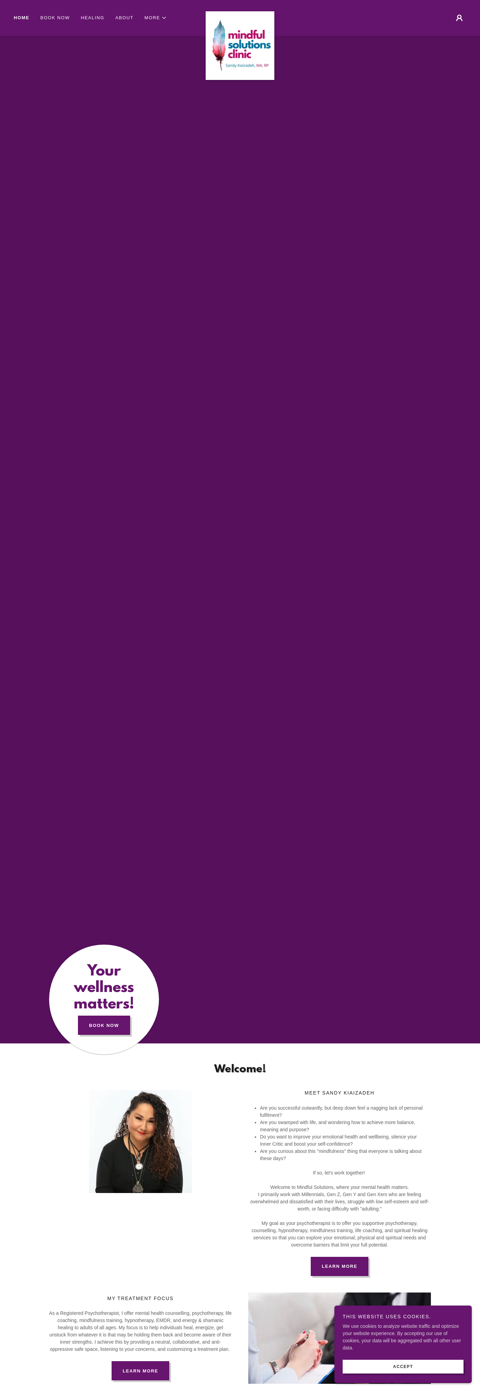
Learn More (339, 1266)
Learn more (140, 1371)
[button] (156, 18)
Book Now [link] (55, 17)
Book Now (104, 1025)
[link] (239, 13)
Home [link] (22, 17)
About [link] (124, 17)
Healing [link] (92, 17)
